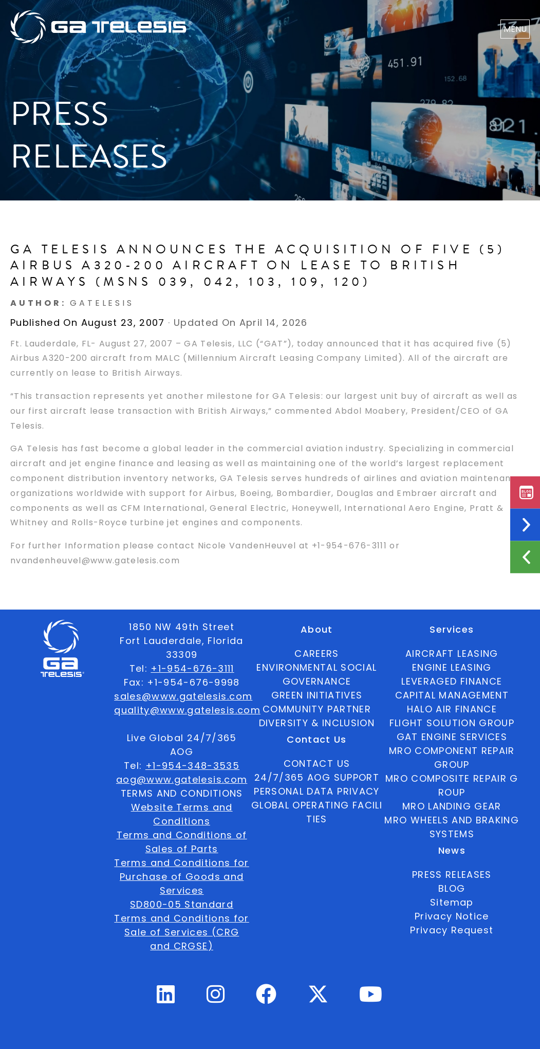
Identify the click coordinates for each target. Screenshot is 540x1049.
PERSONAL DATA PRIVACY (316, 791)
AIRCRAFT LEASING (451, 653)
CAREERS (316, 653)
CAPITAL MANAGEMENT (452, 695)
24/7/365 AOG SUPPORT (316, 777)
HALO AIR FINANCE (452, 709)
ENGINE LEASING (452, 667)
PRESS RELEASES (452, 874)
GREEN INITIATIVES (317, 695)
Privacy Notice (452, 916)
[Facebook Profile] (266, 998)
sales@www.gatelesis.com (183, 696)
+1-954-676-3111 (192, 668)
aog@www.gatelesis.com (181, 779)
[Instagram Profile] (216, 998)
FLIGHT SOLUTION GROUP (451, 722)
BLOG (451, 888)
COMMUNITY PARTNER (317, 709)
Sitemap (451, 902)
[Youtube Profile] (371, 998)
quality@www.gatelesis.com (187, 710)
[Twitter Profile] (318, 1001)
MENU (515, 29)
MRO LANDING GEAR (451, 806)
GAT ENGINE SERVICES (452, 736)
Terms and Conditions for (181, 862)
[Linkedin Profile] (166, 998)
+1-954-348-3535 (192, 765)
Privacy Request (451, 930)
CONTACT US (317, 763)
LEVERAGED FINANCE (451, 681)
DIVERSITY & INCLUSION (317, 722)
